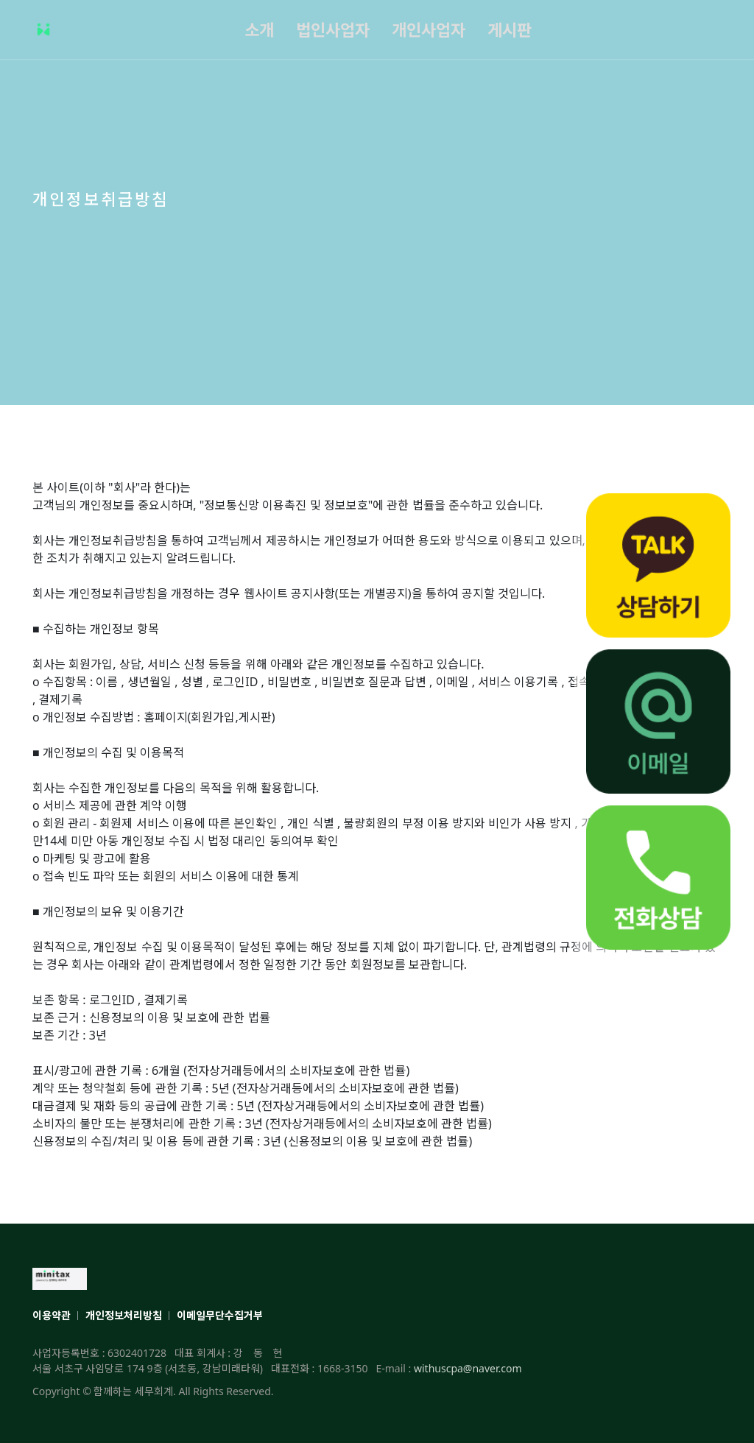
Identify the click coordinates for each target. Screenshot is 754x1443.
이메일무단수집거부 (220, 1315)
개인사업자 (428, 29)
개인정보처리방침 (123, 1315)
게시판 (509, 29)
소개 (259, 29)
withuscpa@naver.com (468, 1368)
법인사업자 (333, 29)
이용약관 (51, 1315)
